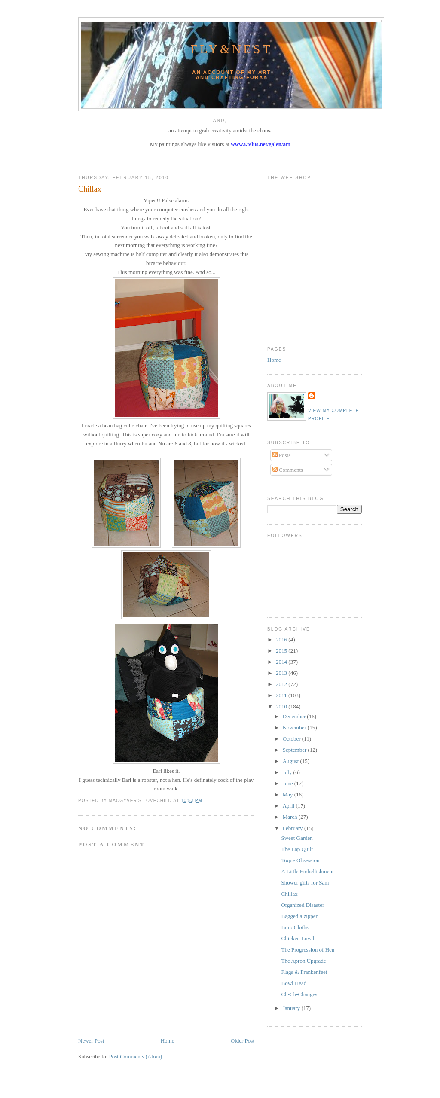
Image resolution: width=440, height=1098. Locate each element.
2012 (282, 684)
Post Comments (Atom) (135, 1056)
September (295, 750)
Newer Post (91, 1040)
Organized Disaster (302, 905)
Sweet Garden (296, 838)
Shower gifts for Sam (305, 882)
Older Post (242, 1040)
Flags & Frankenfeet (304, 972)
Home (167, 1040)
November (295, 727)
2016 (282, 639)
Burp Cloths (294, 927)
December (295, 716)
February (293, 828)
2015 (282, 650)
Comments (287, 470)
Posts (281, 455)
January (292, 1008)
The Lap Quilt (297, 849)
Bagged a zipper (299, 916)
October (292, 738)
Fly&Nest (232, 49)
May (288, 794)
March (291, 817)
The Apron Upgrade (303, 961)
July (288, 772)
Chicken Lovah (298, 938)
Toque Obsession (300, 860)
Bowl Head (293, 983)
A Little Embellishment (307, 871)
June (288, 783)
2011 (282, 695)
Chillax (89, 189)
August (291, 761)
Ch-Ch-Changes (299, 994)
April (289, 805)
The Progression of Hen (307, 949)
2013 (282, 673)
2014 (282, 662)
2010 (282, 706)
